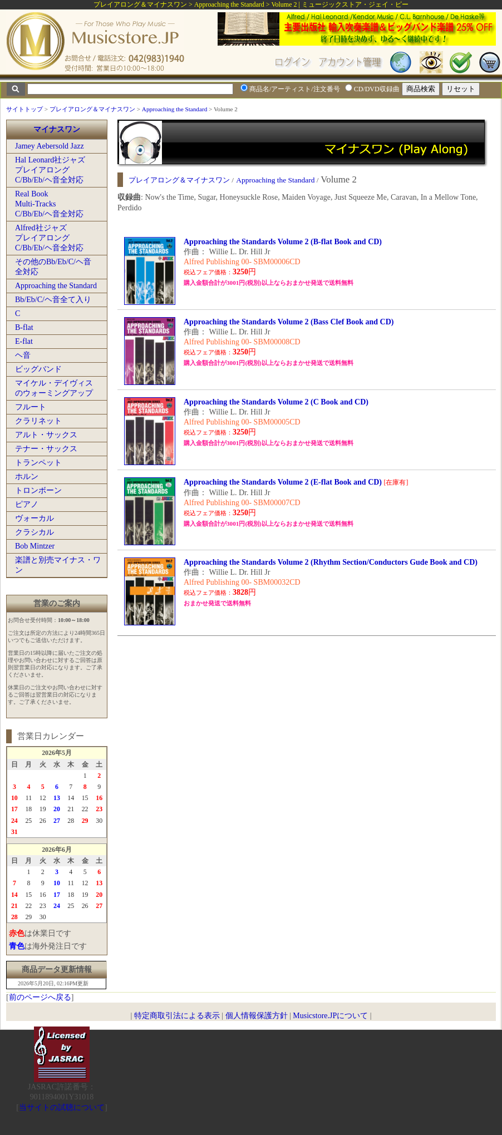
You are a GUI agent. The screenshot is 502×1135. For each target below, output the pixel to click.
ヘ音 (23, 355)
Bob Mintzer (35, 546)
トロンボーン (38, 490)
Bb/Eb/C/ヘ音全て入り (53, 299)
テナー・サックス (46, 449)
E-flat (24, 341)
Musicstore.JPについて (330, 1015)
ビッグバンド (38, 369)
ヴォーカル (34, 518)
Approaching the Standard (174, 109)
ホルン (26, 476)
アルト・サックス (46, 435)
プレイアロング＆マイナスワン (92, 109)
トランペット (38, 462)
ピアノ (26, 504)
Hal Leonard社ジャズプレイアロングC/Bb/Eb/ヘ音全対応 (50, 170)
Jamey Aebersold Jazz (49, 146)
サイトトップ (24, 109)
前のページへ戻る (40, 997)
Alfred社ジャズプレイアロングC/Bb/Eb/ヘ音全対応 (49, 238)
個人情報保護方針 (256, 1015)
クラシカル (34, 532)
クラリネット (38, 421)
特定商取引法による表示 (177, 1015)
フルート (30, 407)
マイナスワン (56, 129)
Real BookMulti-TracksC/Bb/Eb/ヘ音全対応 (49, 204)
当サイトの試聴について (62, 1107)
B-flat (24, 327)
